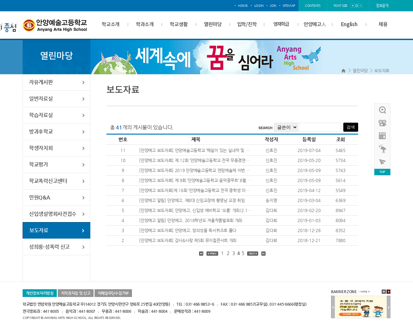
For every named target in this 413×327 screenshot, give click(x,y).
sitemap (289, 5)
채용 (382, 24)
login (259, 5)
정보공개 (382, 6)
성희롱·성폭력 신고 (49, 247)
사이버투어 (383, 161)
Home (343, 71)
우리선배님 (383, 110)
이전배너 (332, 307)
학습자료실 (41, 115)
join (273, 5)
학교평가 (38, 164)
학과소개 (145, 24)
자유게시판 (41, 82)
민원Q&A (39, 197)
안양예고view (383, 135)
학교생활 (178, 24)
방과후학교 (41, 131)
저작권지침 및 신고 (75, 293)
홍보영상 (383, 123)
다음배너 (388, 307)
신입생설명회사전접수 (52, 214)
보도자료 (381, 70)
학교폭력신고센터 (48, 181)
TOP (382, 172)
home (243, 5)
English (349, 24)
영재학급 (281, 24)
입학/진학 (247, 24)
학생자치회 (41, 148)
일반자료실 (41, 99)
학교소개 (110, 24)
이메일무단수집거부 (113, 293)
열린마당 (213, 24)
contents (312, 5)
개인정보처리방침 (40, 293)
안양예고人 (315, 24)
